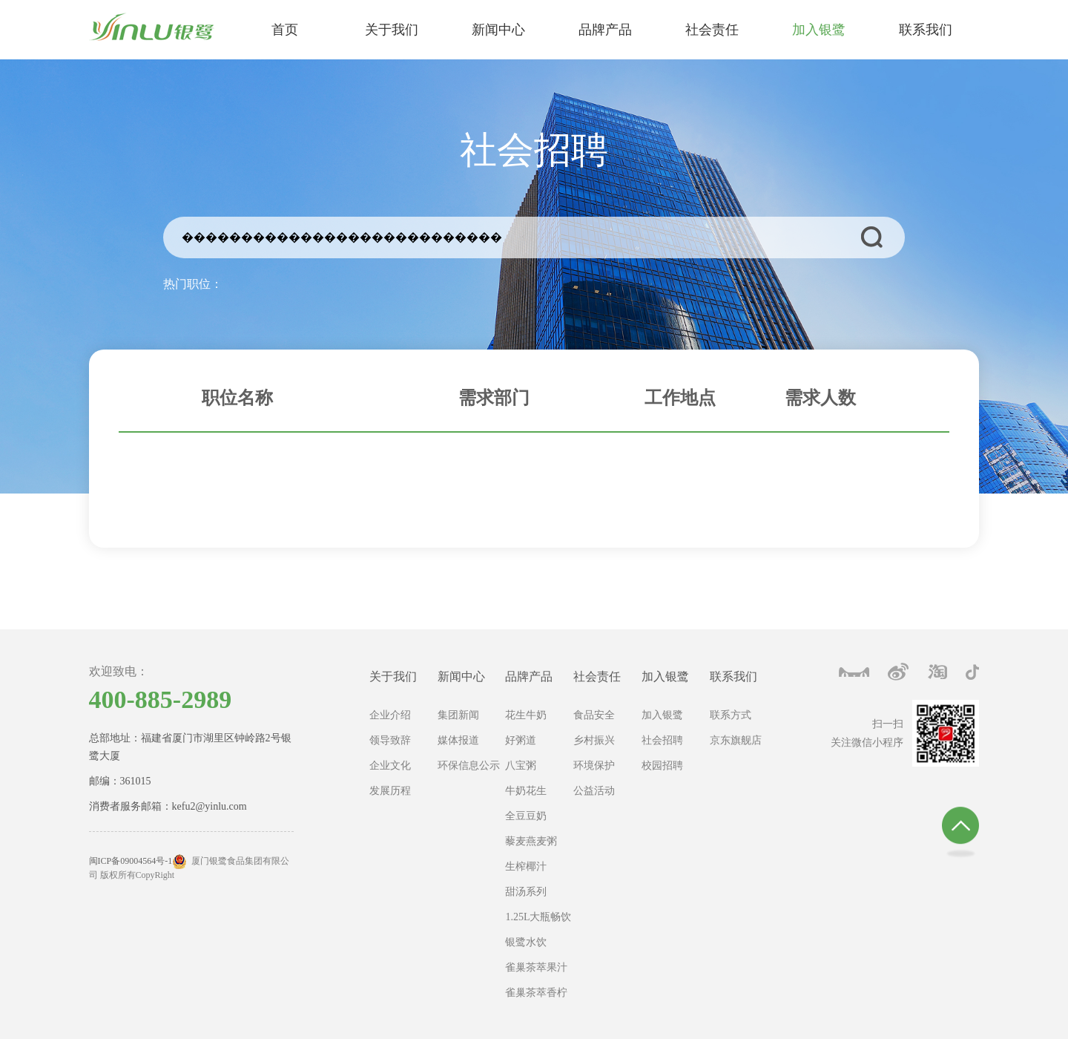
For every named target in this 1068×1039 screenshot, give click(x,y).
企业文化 (390, 765)
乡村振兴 (594, 740)
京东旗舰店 (736, 740)
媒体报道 (458, 740)
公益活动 (594, 790)
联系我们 (733, 676)
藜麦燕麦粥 (531, 841)
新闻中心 (461, 676)
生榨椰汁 (526, 866)
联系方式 (730, 715)
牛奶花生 (526, 790)
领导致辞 (390, 740)
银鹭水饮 (526, 942)
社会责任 (597, 676)
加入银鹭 (665, 676)
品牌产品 (529, 676)
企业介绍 (390, 715)
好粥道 (520, 740)
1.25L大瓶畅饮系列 (538, 920)
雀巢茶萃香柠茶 (536, 996)
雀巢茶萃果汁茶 (536, 971)
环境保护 (594, 765)
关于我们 (393, 676)
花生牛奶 (526, 715)
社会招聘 (662, 740)
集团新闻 (458, 715)
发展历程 (390, 790)
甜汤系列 (526, 891)
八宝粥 (520, 765)
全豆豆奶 (526, 816)
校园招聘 (662, 765)
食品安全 (594, 715)
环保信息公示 (469, 765)
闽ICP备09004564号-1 (131, 861)
